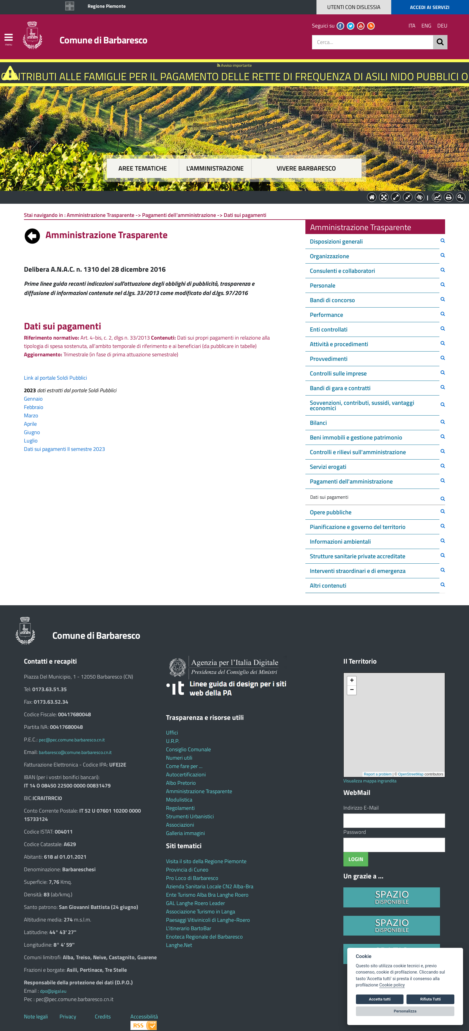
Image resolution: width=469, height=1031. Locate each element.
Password (354, 832)
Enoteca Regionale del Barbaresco (204, 937)
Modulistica (179, 800)
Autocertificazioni (186, 774)
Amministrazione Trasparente (199, 791)
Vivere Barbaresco (306, 168)
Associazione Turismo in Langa (200, 911)
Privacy (68, 1016)
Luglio (31, 441)
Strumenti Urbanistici (190, 816)
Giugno (32, 432)
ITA (412, 26)
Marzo (31, 415)
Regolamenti (180, 808)
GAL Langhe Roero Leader (195, 903)
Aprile (30, 424)
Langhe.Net (179, 945)
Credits (103, 1016)
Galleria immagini (185, 833)
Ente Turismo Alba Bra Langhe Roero (207, 895)
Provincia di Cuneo (187, 870)
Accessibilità (144, 1016)
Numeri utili (179, 758)
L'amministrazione (215, 168)
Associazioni (180, 825)
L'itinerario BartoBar (188, 928)
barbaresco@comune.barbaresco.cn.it (75, 752)
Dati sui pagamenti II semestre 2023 (64, 449)
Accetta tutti (380, 999)
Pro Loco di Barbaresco (192, 878)
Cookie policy (392, 985)
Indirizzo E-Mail (361, 808)
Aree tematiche (142, 168)
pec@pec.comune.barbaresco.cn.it (72, 739)
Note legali (36, 1016)
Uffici (172, 733)
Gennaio (33, 399)
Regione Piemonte (107, 6)
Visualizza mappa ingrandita (370, 780)
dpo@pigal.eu (53, 991)
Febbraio (33, 407)
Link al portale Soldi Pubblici (55, 378)
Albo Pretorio (181, 783)
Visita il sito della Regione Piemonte (206, 861)
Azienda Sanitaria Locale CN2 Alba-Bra (209, 886)
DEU (442, 26)
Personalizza (405, 1011)
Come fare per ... (184, 766)
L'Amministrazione (230, 197)
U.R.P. (172, 741)
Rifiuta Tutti (430, 999)
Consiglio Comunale (188, 749)
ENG (426, 26)
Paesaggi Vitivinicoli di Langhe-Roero (208, 920)
